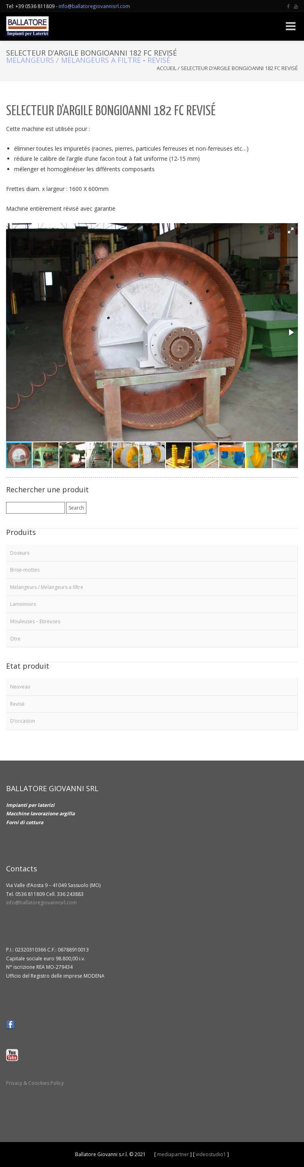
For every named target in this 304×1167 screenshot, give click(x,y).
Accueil (166, 68)
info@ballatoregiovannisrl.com (94, 6)
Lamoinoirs (23, 604)
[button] (290, 230)
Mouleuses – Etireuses (35, 621)
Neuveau (20, 686)
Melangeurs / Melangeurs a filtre (73, 60)
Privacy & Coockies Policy (35, 1083)
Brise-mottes (25, 569)
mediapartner (173, 1154)
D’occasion (22, 720)
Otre (15, 638)
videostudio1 (211, 1154)
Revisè (158, 60)
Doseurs (19, 552)
